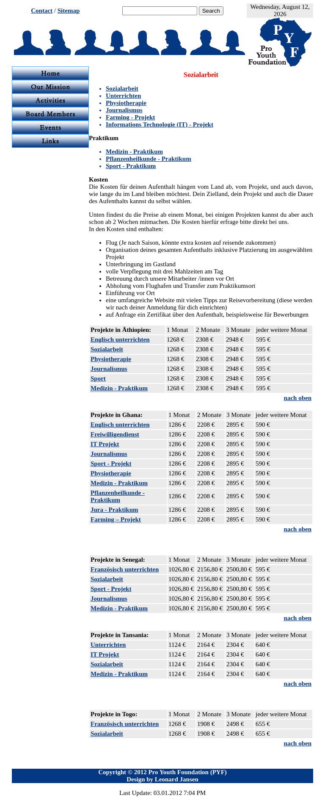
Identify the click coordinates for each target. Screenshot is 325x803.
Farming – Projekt (116, 519)
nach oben (297, 398)
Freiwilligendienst (115, 434)
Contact (41, 10)
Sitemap (69, 10)
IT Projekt (105, 444)
